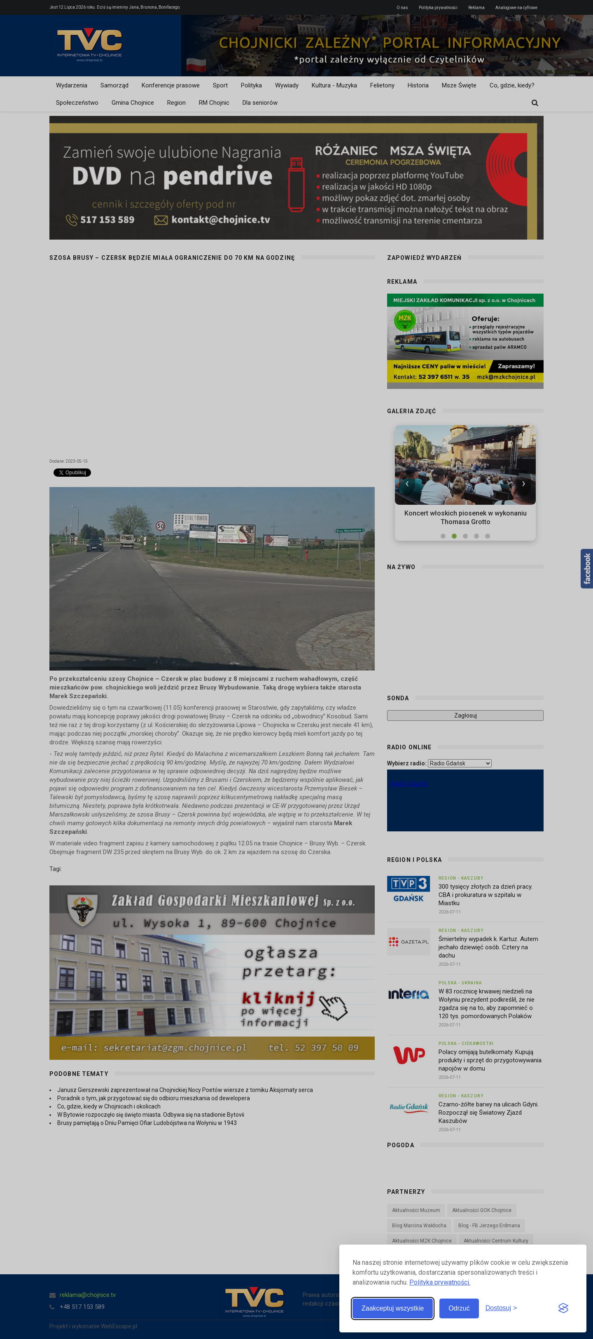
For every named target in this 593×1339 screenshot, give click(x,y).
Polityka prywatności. (439, 1282)
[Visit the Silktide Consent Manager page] (563, 1308)
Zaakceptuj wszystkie (393, 1308)
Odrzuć (459, 1308)
